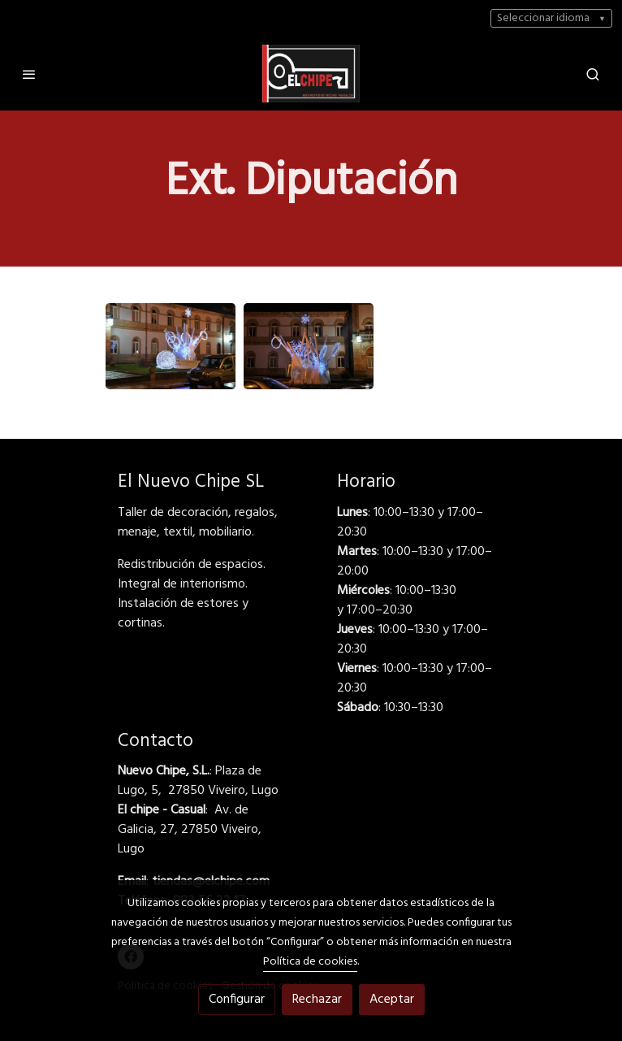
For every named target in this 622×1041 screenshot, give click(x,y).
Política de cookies (310, 961)
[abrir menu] (29, 74)
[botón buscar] (593, 74)
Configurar (237, 999)
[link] (311, 73)
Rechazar (317, 999)
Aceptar (391, 999)
